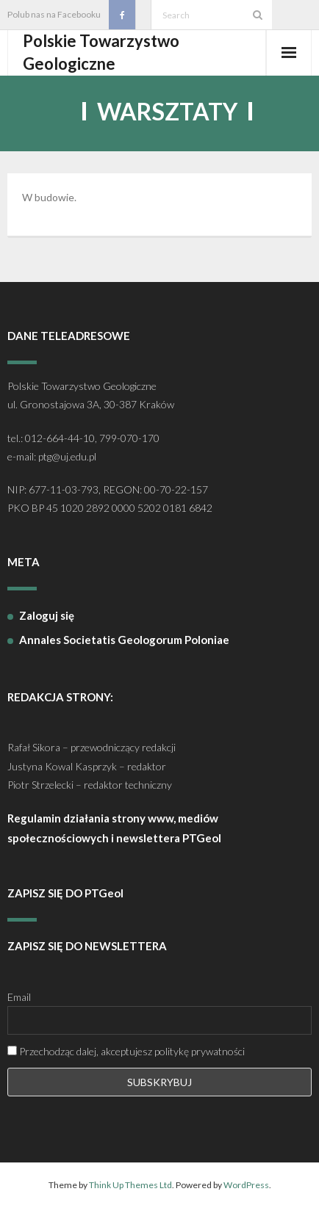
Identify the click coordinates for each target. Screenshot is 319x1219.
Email (19, 997)
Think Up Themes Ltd (130, 1184)
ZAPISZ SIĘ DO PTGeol (65, 893)
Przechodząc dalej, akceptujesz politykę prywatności (126, 1051)
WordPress (246, 1184)
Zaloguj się (46, 615)
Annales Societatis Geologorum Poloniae (124, 639)
